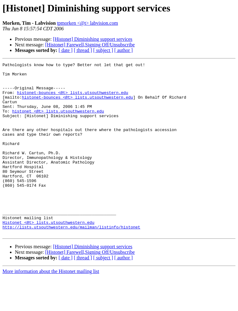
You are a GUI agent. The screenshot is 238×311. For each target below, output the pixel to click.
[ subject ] (103, 50)
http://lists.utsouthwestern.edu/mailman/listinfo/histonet (71, 260)
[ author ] (123, 50)
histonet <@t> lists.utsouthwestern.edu (58, 121)
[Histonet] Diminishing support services (92, 39)
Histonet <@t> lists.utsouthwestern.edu (48, 255)
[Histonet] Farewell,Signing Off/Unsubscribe (90, 44)
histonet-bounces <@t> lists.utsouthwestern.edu (72, 99)
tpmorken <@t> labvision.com (87, 23)
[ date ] (66, 50)
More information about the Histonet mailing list (50, 305)
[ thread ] (83, 50)
